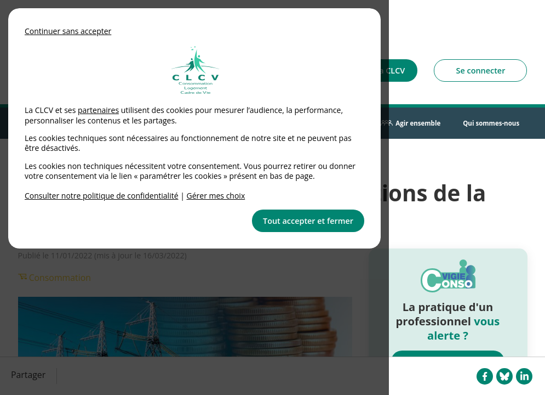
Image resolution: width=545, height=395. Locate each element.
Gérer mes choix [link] (216, 195)
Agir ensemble (417, 123)
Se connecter (481, 70)
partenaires (98, 110)
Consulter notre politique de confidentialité (102, 195)
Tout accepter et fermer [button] (308, 221)
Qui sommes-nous (491, 123)
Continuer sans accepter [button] (68, 31)
